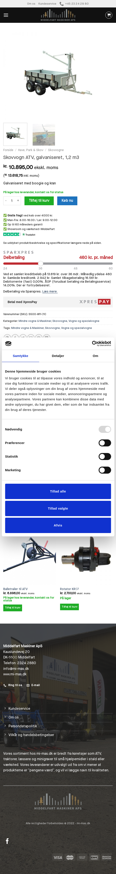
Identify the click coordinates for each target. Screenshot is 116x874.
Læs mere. (50, 291)
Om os (31, 3)
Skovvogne (56, 150)
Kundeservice (47, 3)
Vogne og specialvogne (84, 321)
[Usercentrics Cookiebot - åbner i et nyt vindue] (92, 343)
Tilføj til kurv (39, 200)
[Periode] (58, 263)
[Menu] (6, 15)
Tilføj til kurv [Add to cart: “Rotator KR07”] (69, 606)
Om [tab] (95, 356)
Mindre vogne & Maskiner (35, 321)
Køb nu (67, 200)
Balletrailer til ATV (15, 589)
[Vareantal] (11, 200)
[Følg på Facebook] (7, 841)
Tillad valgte (58, 508)
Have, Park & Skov (30, 150)
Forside (8, 150)
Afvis (58, 525)
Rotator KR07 (69, 589)
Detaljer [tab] (58, 356)
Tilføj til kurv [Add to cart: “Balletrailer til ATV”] (13, 607)
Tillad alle (58, 491)
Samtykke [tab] (20, 356)
